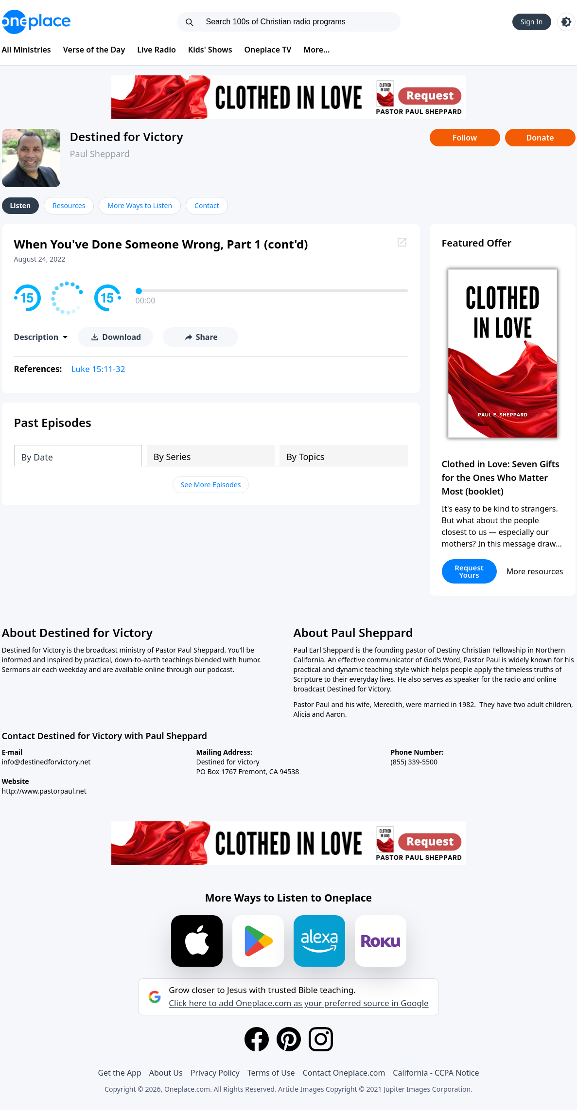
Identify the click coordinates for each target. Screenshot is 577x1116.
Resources (68, 205)
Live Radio (156, 49)
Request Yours (469, 571)
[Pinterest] (289, 1039)
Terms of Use (271, 1072)
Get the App (119, 1072)
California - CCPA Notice (436, 1072)
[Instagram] (321, 1039)
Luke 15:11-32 (98, 368)
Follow (465, 137)
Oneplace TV (268, 49)
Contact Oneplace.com (344, 1072)
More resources (535, 571)
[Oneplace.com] (36, 22)
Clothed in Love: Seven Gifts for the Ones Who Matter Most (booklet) (501, 477)
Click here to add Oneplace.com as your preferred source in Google (298, 1003)
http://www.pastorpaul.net (44, 791)
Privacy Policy (215, 1072)
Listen (20, 205)
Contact (206, 205)
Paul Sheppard (100, 153)
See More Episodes (211, 484)
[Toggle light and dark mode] (566, 22)
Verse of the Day (94, 49)
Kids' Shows (210, 49)
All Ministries (26, 49)
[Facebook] (257, 1039)
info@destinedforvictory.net (46, 761)
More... (316, 49)
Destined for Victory (126, 136)
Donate (540, 137)
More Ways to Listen (139, 205)
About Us (166, 1072)
